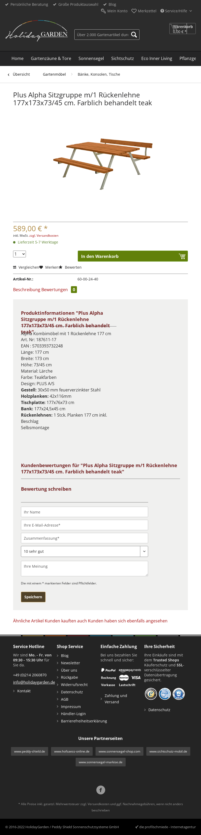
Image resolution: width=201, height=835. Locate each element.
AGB (64, 699)
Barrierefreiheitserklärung (79, 720)
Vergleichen (26, 267)
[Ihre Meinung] (84, 568)
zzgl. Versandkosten (43, 235)
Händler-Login (73, 713)
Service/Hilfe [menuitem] (174, 10)
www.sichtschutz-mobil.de (168, 751)
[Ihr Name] (84, 512)
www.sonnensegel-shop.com (119, 751)
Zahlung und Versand (116, 698)
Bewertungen (59, 289)
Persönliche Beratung (29, 4)
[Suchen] (134, 34)
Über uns (69, 670)
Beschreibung (26, 289)
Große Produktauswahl (78, 4)
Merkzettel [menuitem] (147, 10)
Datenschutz (72, 691)
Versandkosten (98, 804)
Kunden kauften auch (66, 621)
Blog (112, 4)
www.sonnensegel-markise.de (100, 762)
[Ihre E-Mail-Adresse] (84, 525)
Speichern (33, 596)
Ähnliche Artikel (28, 621)
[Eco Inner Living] (156, 58)
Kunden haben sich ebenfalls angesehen (128, 621)
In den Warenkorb (100, 256)
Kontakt (24, 690)
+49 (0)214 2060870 (30, 674)
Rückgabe (69, 677)
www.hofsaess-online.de (72, 751)
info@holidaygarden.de (34, 682)
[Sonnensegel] (91, 58)
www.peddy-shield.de (29, 751)
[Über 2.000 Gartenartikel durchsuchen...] (107, 34)
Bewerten (70, 267)
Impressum (71, 706)
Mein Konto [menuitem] (117, 10)
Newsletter (70, 662)
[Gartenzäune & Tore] (51, 58)
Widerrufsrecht (74, 684)
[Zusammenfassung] (84, 538)
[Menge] (19, 254)
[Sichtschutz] (122, 58)
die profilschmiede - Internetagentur (167, 827)
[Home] (17, 58)
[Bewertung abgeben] (84, 551)
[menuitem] (107, 34)
